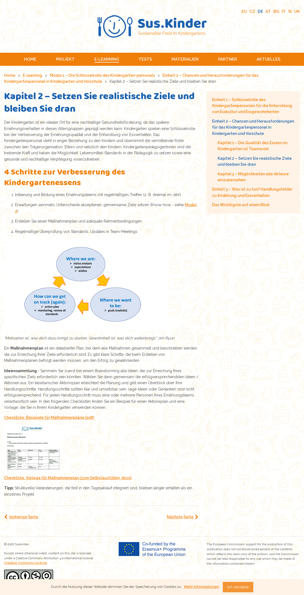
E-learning (32, 75)
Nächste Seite (180, 517)
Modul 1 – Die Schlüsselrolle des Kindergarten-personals (102, 75)
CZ (252, 11)
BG (276, 11)
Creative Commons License (25, 563)
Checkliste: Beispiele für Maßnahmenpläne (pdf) (49, 417)
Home (9, 75)
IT (284, 11)
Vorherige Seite (23, 517)
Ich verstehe (238, 587)
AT (268, 11)
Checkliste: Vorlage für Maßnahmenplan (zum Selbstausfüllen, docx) (67, 478)
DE (260, 11)
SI (290, 11)
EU (244, 11)
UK (297, 11)
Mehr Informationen (201, 587)
